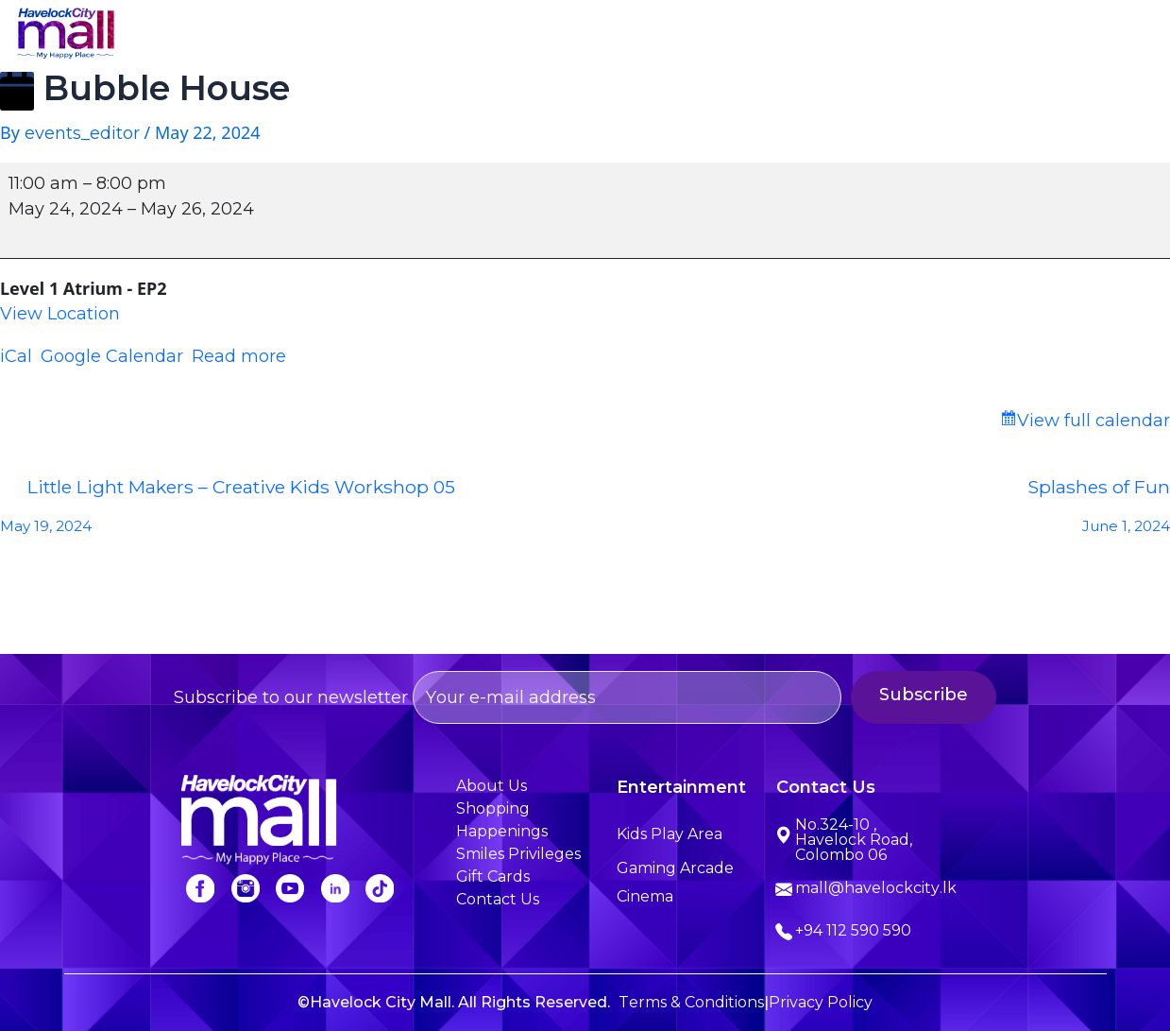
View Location (60, 313)
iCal (16, 356)
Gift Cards (493, 876)
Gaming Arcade (675, 868)
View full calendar (1093, 420)
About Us (387, 35)
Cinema (645, 896)
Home (285, 35)
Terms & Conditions (691, 1002)
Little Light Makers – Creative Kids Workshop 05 (292, 511)
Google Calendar (112, 356)
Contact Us (1088, 35)
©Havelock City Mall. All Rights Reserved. (453, 1002)
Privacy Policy (821, 1002)
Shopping (503, 35)
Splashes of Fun (878, 511)
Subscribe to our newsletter (507, 697)
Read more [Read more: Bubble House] (239, 356)
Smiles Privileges (938, 35)
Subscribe (943, 694)
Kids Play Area (669, 834)
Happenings (784, 35)
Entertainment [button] (639, 35)
